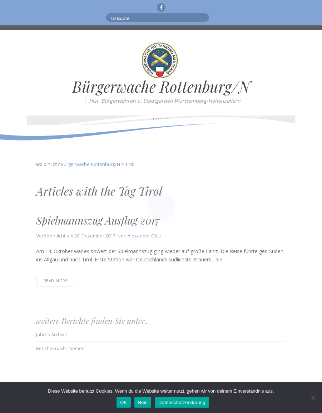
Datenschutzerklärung (181, 402)
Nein (143, 402)
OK (123, 402)
